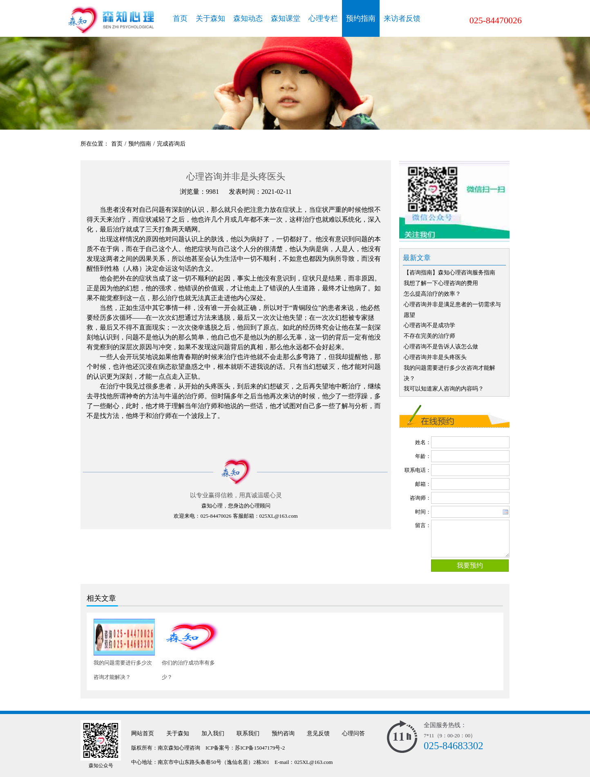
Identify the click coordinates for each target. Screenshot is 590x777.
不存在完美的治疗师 (429, 336)
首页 (180, 18)
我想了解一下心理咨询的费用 (441, 283)
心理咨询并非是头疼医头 (435, 357)
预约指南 (360, 18)
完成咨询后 (171, 144)
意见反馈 (318, 733)
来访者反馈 (402, 18)
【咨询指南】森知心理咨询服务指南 (449, 272)
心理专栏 (323, 18)
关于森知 (210, 18)
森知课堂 (285, 18)
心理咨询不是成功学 (429, 325)
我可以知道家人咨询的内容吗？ (444, 389)
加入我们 (212, 733)
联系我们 (248, 733)
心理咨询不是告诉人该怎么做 (441, 347)
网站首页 (142, 733)
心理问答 (353, 733)
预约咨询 (283, 733)
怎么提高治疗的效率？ (432, 294)
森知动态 (248, 18)
